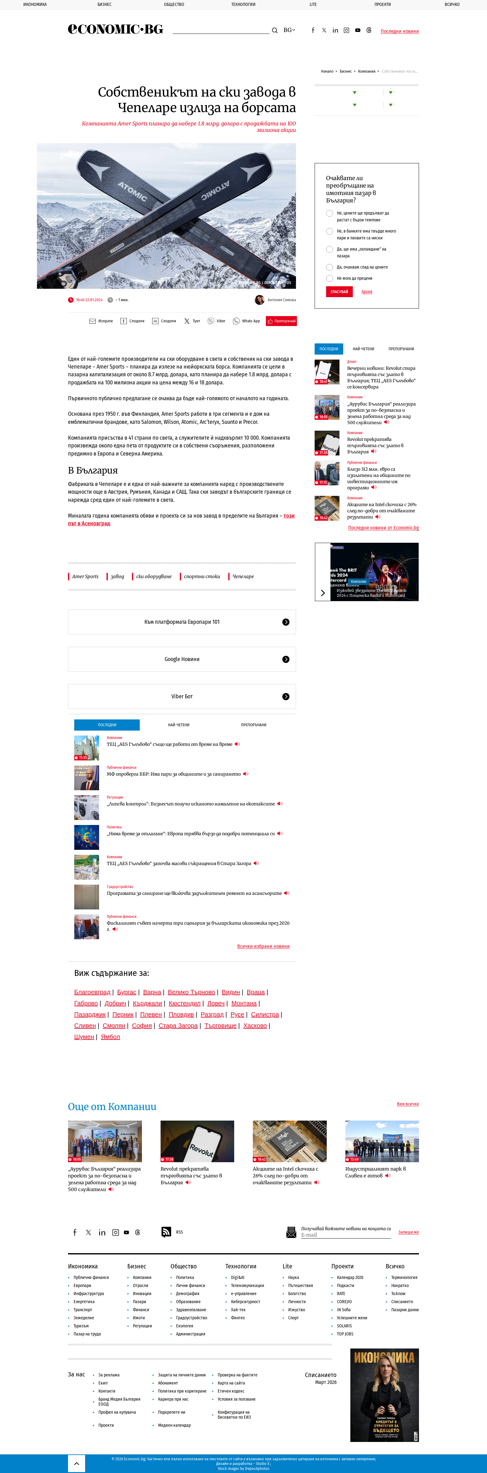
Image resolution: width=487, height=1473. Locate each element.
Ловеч (216, 1003)
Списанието (402, 1301)
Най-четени (178, 725)
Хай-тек (238, 1309)
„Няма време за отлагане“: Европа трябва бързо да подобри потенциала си (195, 833)
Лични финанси (190, 1285)
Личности (297, 1301)
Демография (187, 1293)
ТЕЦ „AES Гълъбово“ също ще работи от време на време (173, 744)
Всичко (452, 4)
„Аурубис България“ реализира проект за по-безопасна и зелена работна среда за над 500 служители (381, 413)
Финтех (238, 1318)
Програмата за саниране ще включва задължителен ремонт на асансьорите (198, 893)
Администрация (190, 1334)
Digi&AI (237, 1277)
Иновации (142, 1293)
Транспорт (83, 1309)
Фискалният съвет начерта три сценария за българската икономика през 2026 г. (198, 926)
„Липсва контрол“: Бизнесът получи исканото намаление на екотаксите (195, 804)
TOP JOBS (345, 1334)
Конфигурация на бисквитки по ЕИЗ (234, 1415)
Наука (293, 1277)
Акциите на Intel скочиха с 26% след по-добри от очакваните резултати (382, 511)
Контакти (107, 1391)
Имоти (139, 1318)
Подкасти (345, 1285)
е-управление (244, 1293)
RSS (172, 1232)
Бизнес (105, 4)
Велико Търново (191, 992)
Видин (231, 992)
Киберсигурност (245, 1301)
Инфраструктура (89, 1293)
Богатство (297, 1293)
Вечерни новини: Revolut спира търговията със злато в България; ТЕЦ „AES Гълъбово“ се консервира (381, 377)
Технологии (243, 4)
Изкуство (296, 1309)
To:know (398, 1293)
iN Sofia (344, 1309)
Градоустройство (120, 887)
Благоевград (92, 992)
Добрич (115, 1003)
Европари (82, 1285)
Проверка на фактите (237, 1375)
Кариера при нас (173, 1399)
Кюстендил (185, 1003)
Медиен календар (174, 1425)
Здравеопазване (191, 1309)
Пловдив (181, 1014)
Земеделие (84, 1318)
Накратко (400, 1285)
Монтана (244, 1003)
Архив (367, 292)
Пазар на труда (87, 1334)
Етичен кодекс (231, 1391)
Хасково (255, 1025)
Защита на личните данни (182, 1375)
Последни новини (400, 31)
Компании (366, 71)
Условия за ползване (237, 1399)
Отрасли (140, 1285)
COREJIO (344, 1301)
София (142, 1025)
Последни (107, 725)
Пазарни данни (405, 1309)
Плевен (151, 1014)
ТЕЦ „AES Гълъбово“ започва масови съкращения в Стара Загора (183, 863)
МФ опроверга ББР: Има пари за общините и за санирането (177, 774)
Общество (174, 4)
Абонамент (168, 1383)
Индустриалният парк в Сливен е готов (375, 1172)
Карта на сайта (231, 1383)
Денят (352, 362)
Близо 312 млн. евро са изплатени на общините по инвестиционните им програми (378, 478)
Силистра (265, 1014)
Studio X (262, 1463)
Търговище (221, 1025)
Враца (256, 992)
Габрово (86, 1003)
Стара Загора (178, 1025)
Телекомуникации (247, 1285)
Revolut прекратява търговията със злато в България (375, 446)
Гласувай (339, 291)
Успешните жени (352, 1318)
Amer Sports (85, 576)
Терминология (404, 1277)
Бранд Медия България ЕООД (119, 1402)
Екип (102, 1383)
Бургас (127, 992)
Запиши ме (408, 1232)
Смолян (114, 1025)
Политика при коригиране (182, 1391)
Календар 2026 (350, 1277)
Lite (313, 4)
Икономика (35, 4)
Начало (327, 71)
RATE (341, 1293)
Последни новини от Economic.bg (383, 527)
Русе (237, 1014)
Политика (114, 827)
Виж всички (408, 1104)
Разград (212, 1014)
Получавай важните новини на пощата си (346, 1228)
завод (117, 576)
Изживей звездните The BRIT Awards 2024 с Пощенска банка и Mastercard (372, 593)
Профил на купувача (117, 1412)
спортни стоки (202, 576)
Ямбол (110, 1036)
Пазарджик (90, 1014)
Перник (123, 1014)
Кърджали (147, 1003)
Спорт (293, 1318)
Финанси (141, 1309)
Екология (184, 1326)
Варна (152, 992)
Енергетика (84, 1301)
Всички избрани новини (263, 946)
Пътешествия (300, 1285)
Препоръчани (253, 725)
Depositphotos (257, 1468)
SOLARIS (344, 1326)
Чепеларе (243, 576)
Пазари (139, 1301)
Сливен (85, 1025)
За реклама (109, 1375)
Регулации (115, 797)
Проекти (383, 4)
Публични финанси (121, 767)
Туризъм (81, 1326)
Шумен (84, 1036)
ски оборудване (154, 576)
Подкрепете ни (171, 1412)
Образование (188, 1301)
